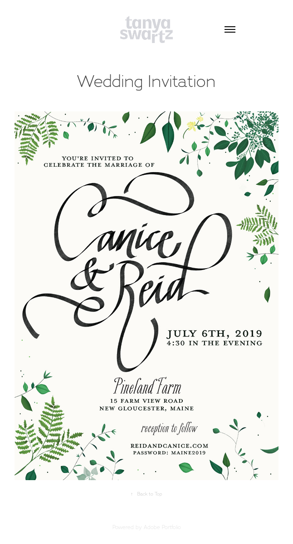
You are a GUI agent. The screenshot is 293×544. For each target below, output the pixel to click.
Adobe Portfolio (162, 527)
